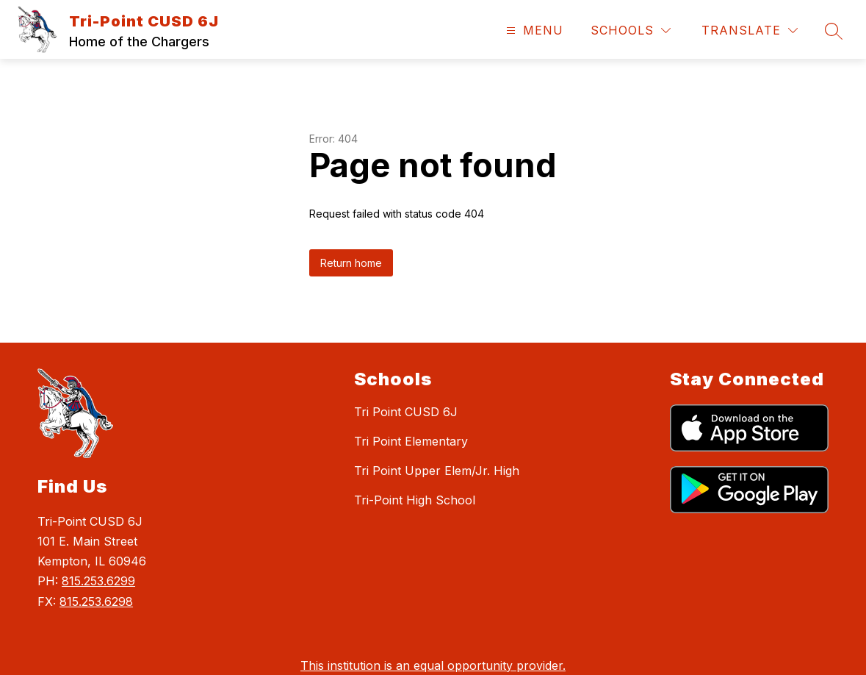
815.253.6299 (98, 581)
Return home (351, 263)
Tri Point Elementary (411, 441)
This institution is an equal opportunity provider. (433, 665)
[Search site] (833, 31)
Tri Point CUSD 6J (406, 411)
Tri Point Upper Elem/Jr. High (436, 470)
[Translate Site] (749, 30)
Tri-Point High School (414, 500)
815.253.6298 (96, 601)
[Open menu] (532, 30)
